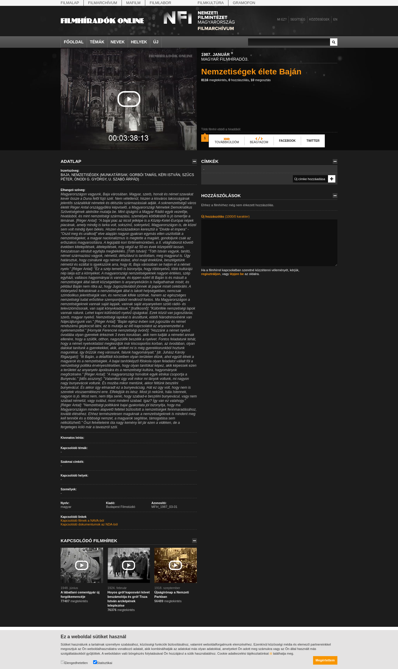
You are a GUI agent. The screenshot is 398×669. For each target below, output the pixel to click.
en (335, 19)
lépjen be (237, 274)
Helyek (139, 42)
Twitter (312, 140)
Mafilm (133, 3)
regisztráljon (210, 274)
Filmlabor (160, 3)
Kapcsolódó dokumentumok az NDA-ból (89, 524)
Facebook (287, 140)
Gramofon (244, 3)
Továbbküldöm (227, 142)
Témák (97, 42)
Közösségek (319, 19)
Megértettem (325, 660)
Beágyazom (259, 142)
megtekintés (214, 80)
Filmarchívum (102, 3)
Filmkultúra (211, 3)
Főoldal (74, 42)
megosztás (261, 80)
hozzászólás (238, 80)
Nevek (117, 42)
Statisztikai (102, 662)
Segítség (298, 19)
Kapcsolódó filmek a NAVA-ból (82, 520)
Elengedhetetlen (74, 662)
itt (271, 653)
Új (155, 42)
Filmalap (70, 3)
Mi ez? (281, 19)
